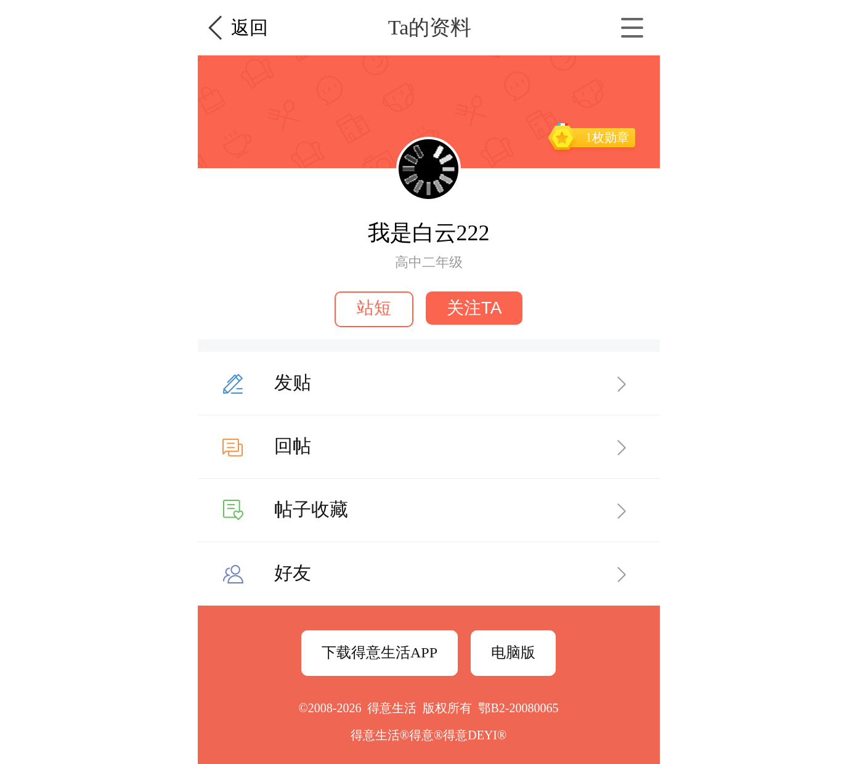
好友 (292, 573)
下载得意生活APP (379, 652)
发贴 (292, 382)
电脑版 (513, 652)
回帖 (292, 446)
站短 (374, 307)
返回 (249, 27)
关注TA (474, 307)
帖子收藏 (311, 509)
